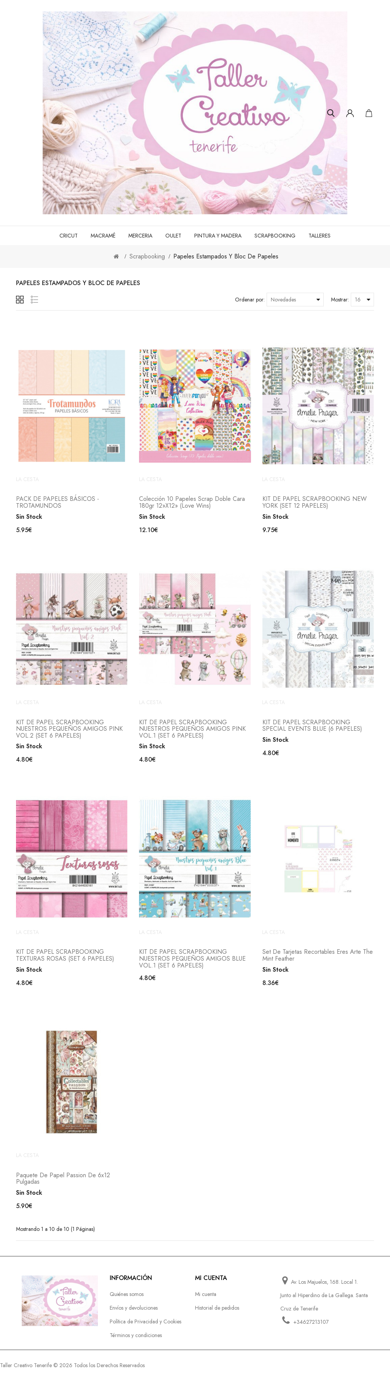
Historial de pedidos (217, 1313)
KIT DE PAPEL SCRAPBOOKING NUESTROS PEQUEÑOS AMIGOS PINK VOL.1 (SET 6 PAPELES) (192, 731)
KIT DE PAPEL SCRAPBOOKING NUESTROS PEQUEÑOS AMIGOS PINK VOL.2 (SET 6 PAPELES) (69, 731)
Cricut (68, 235)
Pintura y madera (217, 235)
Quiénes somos (127, 1299)
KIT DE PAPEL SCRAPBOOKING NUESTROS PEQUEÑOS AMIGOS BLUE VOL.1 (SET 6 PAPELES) (192, 962)
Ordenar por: (250, 299)
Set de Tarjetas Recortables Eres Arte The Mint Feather (317, 959)
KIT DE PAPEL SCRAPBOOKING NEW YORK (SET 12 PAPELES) (314, 504)
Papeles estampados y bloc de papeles (225, 256)
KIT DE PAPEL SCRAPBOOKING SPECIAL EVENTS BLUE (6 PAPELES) (312, 728)
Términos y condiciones (136, 1340)
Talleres (319, 235)
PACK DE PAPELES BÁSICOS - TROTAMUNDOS (57, 504)
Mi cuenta (205, 1299)
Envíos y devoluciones (134, 1313)
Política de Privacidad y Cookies (145, 1326)
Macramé (103, 235)
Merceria (140, 235)
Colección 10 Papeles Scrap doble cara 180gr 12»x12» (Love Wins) (192, 504)
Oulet (173, 235)
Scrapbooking (275, 235)
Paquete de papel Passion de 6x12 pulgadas (63, 1183)
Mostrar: (340, 299)
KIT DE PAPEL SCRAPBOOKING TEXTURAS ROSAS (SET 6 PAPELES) (65, 959)
